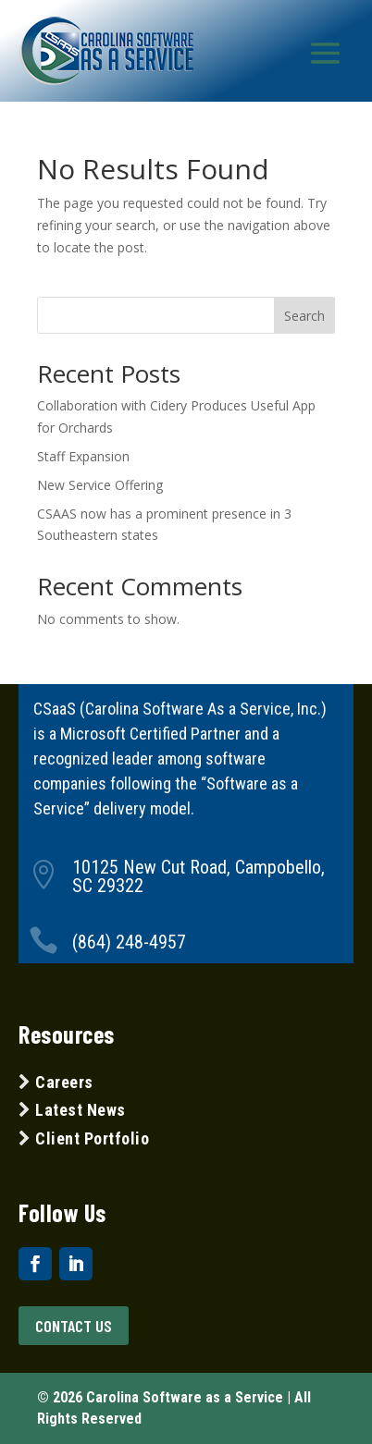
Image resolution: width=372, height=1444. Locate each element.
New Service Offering (100, 485)
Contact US (73, 1326)
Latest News (80, 1110)
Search (304, 315)
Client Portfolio (90, 1138)
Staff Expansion (83, 456)
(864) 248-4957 (129, 942)
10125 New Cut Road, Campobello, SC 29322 (198, 876)
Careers (64, 1082)
